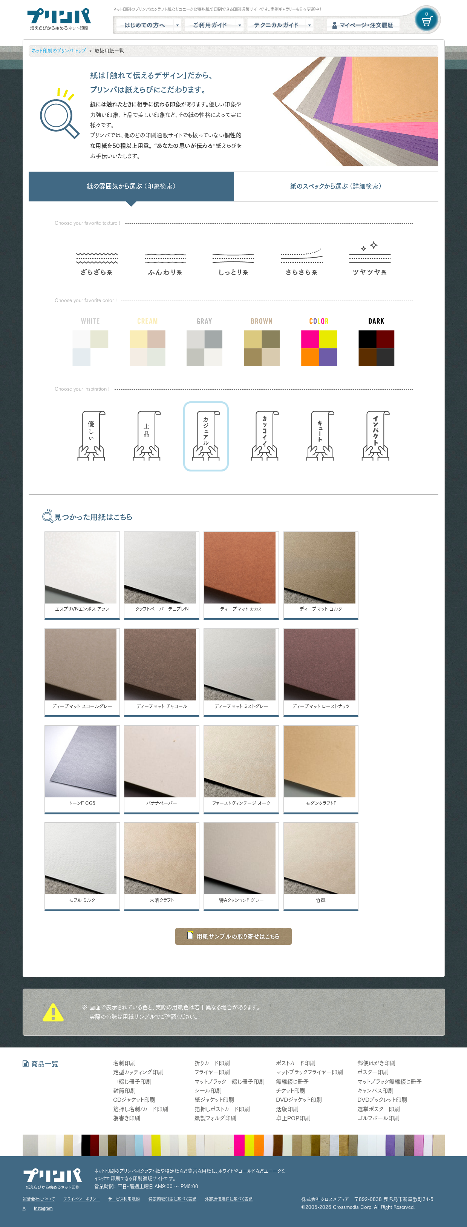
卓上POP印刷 (293, 1118)
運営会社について (39, 1199)
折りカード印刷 (212, 1063)
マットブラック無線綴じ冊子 (389, 1081)
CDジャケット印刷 (134, 1100)
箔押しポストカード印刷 (222, 1109)
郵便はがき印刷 (376, 1063)
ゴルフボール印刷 (378, 1118)
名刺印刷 (124, 1063)
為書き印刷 (126, 1118)
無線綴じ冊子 (292, 1081)
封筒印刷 (124, 1090)
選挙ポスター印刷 (378, 1109)
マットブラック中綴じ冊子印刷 (229, 1081)
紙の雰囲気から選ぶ (131, 186)
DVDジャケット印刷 (299, 1100)
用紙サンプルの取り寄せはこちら (233, 935)
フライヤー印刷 (212, 1072)
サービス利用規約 (124, 1199)
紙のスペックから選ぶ (335, 186)
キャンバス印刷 (375, 1090)
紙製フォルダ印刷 (215, 1118)
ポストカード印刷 (295, 1063)
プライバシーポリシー (81, 1199)
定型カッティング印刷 (138, 1072)
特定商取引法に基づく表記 (172, 1199)
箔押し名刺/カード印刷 (140, 1109)
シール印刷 (208, 1090)
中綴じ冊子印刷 (132, 1081)
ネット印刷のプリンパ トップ (59, 50)
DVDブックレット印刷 (382, 1100)
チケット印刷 (290, 1090)
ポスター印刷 (373, 1072)
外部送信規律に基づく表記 (229, 1199)
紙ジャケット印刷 (214, 1100)
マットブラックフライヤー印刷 (309, 1072)
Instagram (43, 1208)
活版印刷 (287, 1109)
